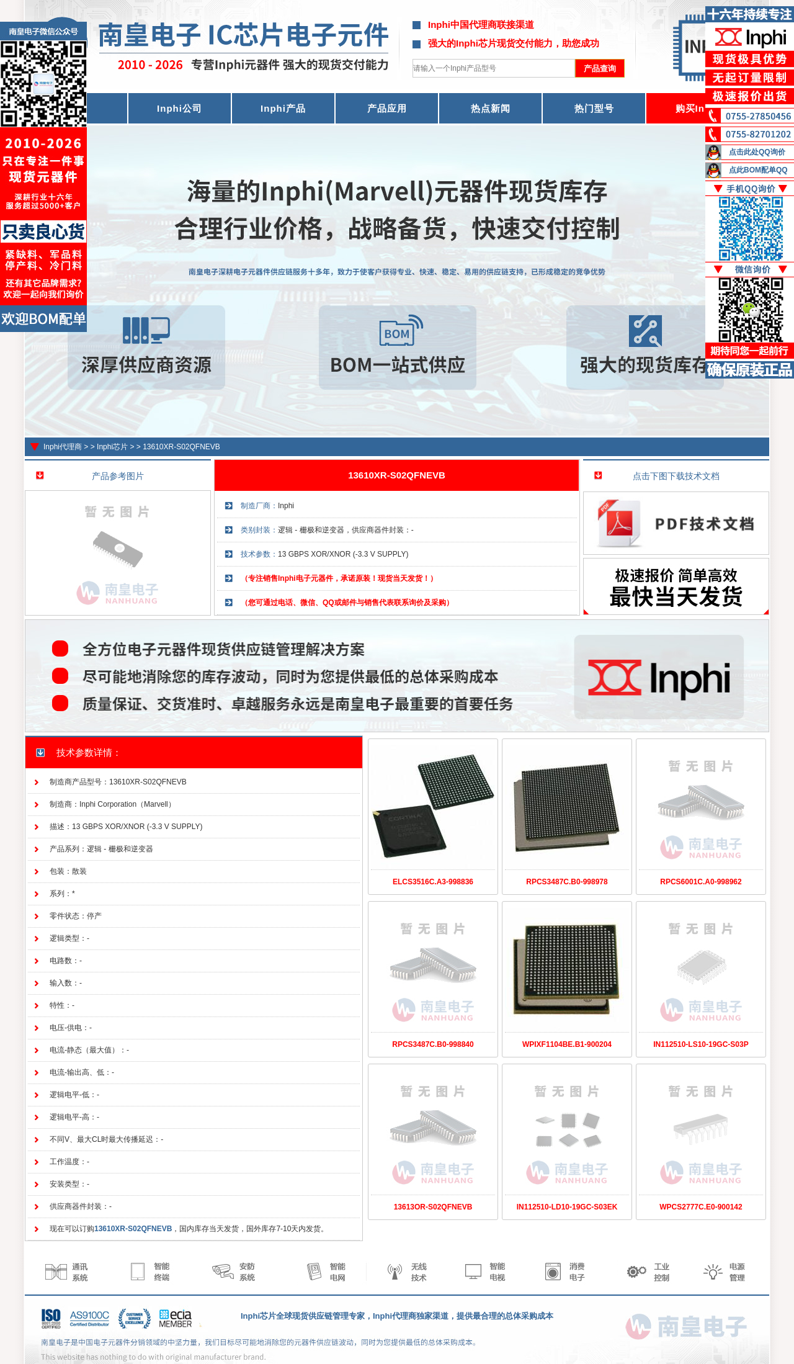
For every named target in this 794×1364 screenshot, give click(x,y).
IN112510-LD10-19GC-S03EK (567, 1207)
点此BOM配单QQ (758, 170)
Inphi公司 (179, 108)
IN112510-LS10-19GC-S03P (700, 1044)
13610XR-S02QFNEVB (181, 446)
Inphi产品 (283, 108)
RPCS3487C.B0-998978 (566, 881)
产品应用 (387, 108)
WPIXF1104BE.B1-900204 (567, 1044)
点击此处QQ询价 (757, 152)
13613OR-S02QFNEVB (433, 1207)
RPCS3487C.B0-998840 (432, 1044)
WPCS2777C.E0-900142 (700, 1207)
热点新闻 (491, 108)
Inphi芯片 (112, 446)
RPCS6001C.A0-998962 (700, 881)
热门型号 (594, 108)
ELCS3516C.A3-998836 (433, 881)
